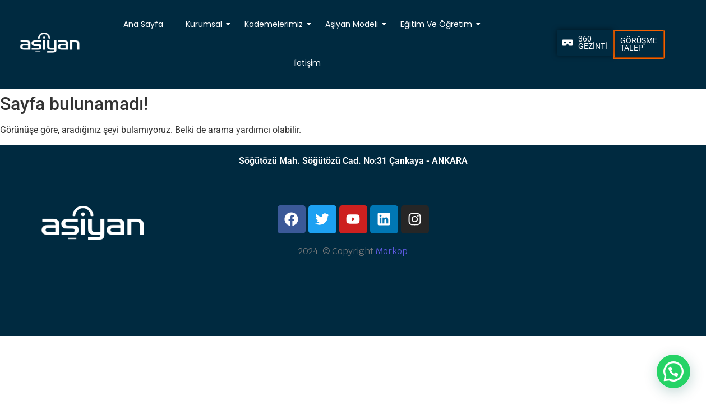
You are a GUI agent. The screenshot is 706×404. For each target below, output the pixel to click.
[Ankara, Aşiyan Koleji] (613, 241)
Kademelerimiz (274, 24)
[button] (673, 371)
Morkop (392, 251)
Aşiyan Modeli (352, 24)
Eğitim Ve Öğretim (437, 24)
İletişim (306, 62)
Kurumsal (205, 24)
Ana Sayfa (143, 24)
